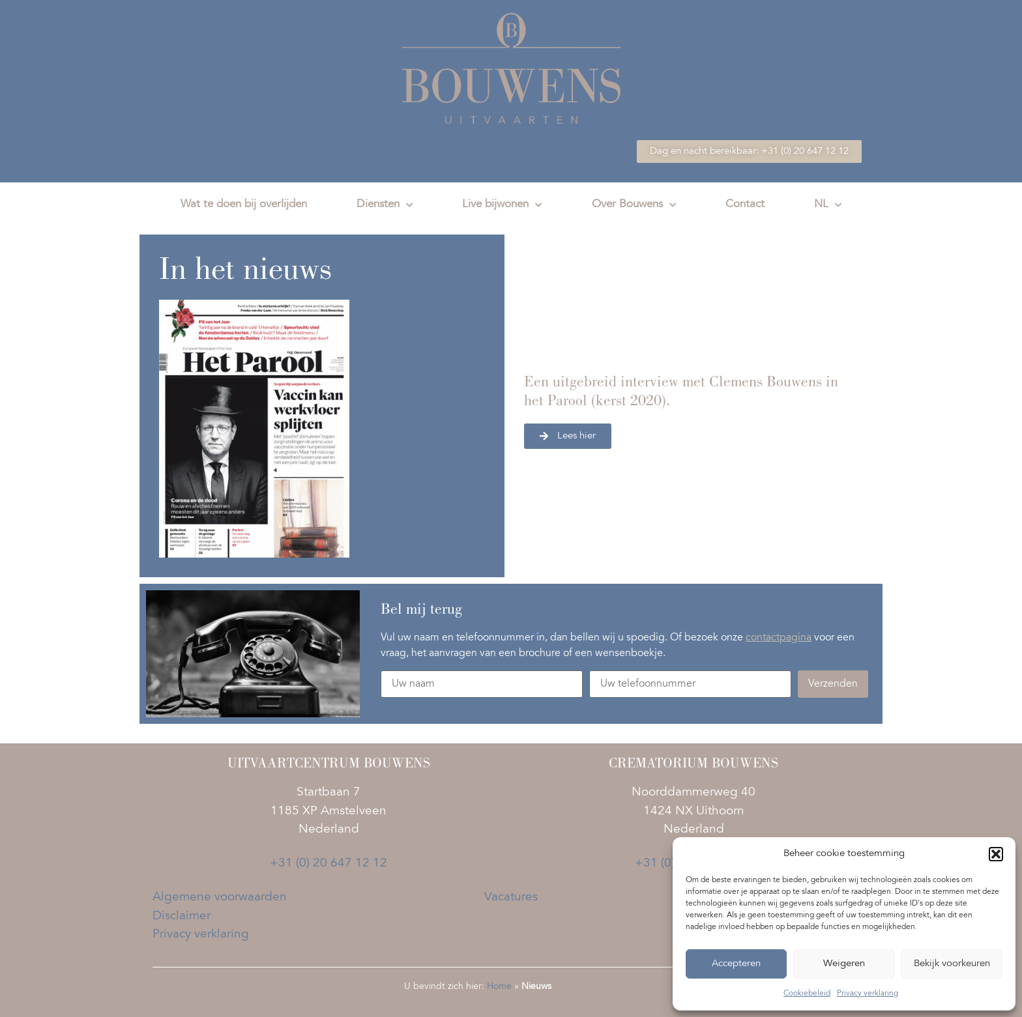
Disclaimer (182, 916)
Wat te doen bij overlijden (244, 204)
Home (499, 987)
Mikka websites (588, 987)
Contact (745, 204)
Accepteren (736, 964)
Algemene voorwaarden (220, 897)
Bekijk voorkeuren (952, 964)
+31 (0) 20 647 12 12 (328, 863)
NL (827, 205)
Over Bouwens (634, 205)
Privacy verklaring (867, 993)
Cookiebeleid (806, 993)
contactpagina (778, 638)
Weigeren (844, 964)
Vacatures (511, 897)
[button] (995, 854)
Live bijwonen (502, 205)
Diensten (385, 205)
